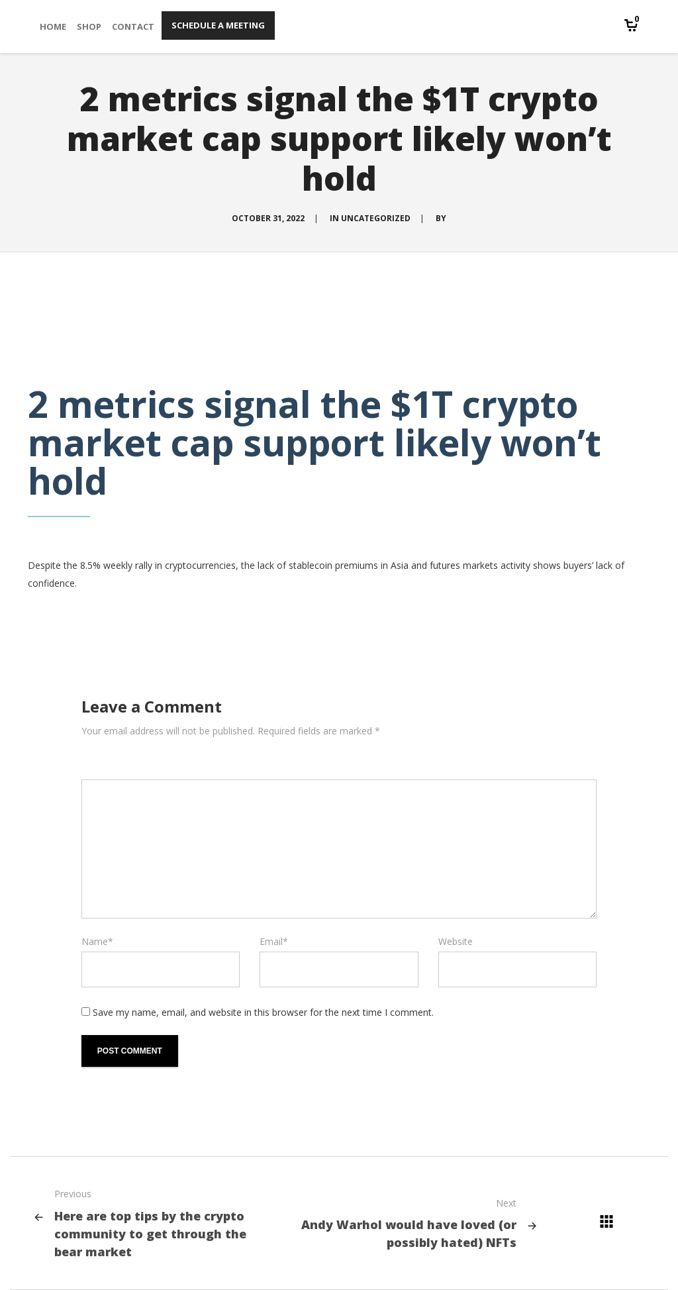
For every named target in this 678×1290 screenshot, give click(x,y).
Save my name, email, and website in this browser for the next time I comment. (263, 1012)
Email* (274, 941)
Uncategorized (376, 218)
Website (455, 941)
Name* (97, 941)
